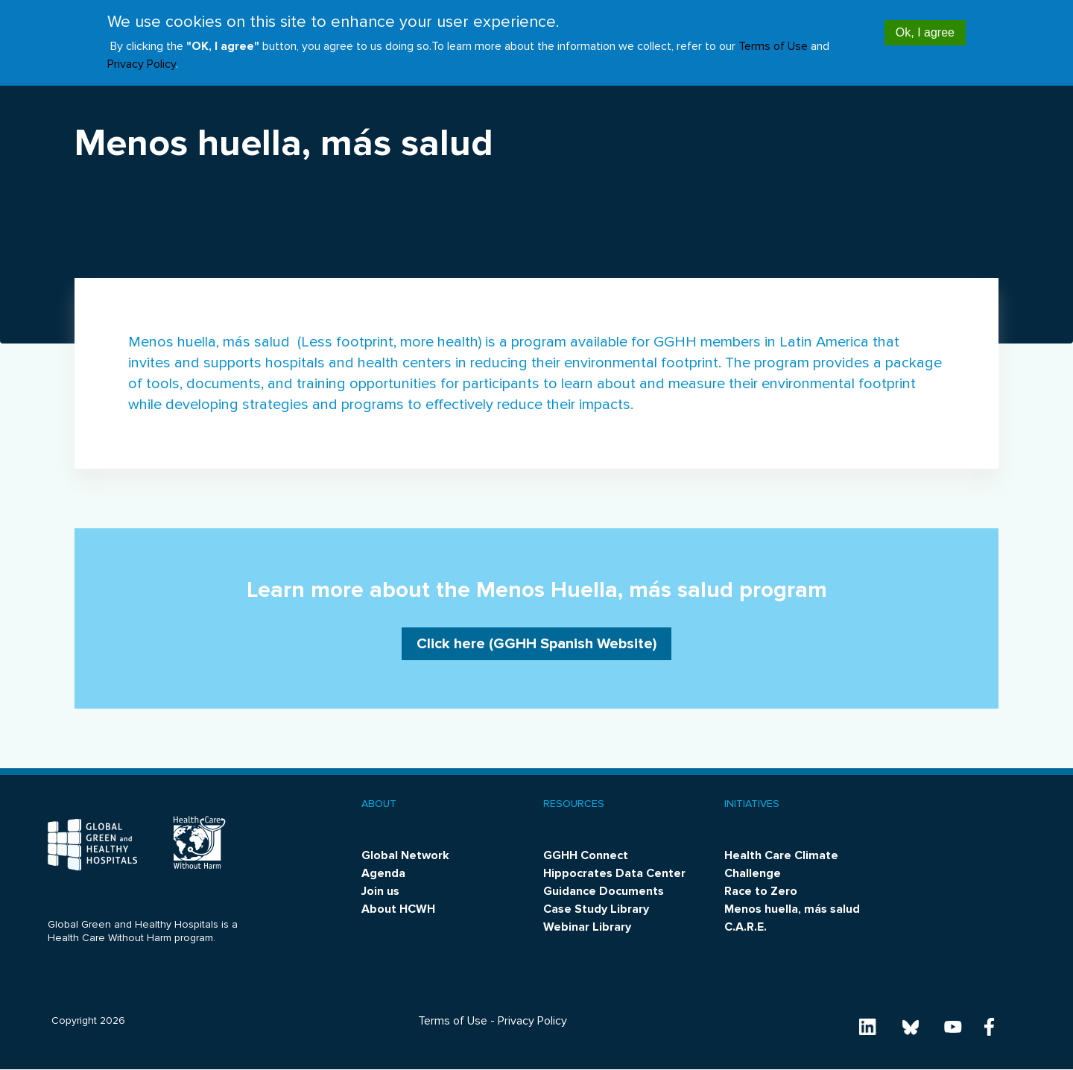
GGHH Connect (585, 855)
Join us (380, 891)
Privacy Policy (141, 56)
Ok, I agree (925, 24)
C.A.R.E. (745, 926)
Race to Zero (760, 891)
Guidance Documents (603, 891)
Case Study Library (596, 909)
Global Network (405, 855)
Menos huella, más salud (792, 909)
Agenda (383, 873)
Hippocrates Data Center (614, 873)
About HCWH (398, 909)
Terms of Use (773, 38)
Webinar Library (587, 926)
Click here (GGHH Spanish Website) (536, 644)
